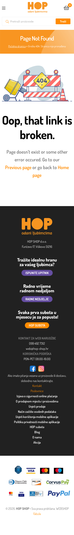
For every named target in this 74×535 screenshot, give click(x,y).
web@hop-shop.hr (37, 349)
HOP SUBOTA (37, 325)
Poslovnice (37, 391)
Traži (63, 21)
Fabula (37, 514)
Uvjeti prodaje (37, 406)
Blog (37, 432)
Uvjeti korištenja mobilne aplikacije (37, 417)
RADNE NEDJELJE (37, 299)
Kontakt (37, 386)
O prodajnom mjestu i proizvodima (37, 401)
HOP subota (37, 427)
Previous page (18, 167)
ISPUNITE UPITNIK (37, 273)
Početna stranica (17, 46)
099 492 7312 (37, 343)
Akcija (37, 442)
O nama (37, 437)
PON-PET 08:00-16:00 (37, 359)
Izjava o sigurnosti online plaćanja (37, 396)
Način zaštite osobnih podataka (37, 412)
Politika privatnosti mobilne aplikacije (37, 422)
